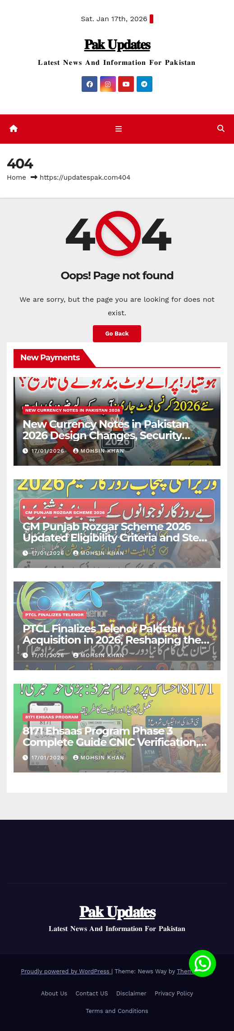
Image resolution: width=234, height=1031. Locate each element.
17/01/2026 (49, 451)
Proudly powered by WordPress (66, 971)
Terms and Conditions (117, 1011)
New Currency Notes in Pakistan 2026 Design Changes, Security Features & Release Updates (105, 435)
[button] (221, 128)
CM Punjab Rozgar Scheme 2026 (65, 512)
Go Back (117, 333)
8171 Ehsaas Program (51, 716)
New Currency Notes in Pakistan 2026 (72, 410)
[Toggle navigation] (119, 129)
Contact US (91, 993)
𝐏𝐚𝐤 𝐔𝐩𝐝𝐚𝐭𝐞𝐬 (117, 44)
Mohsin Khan (98, 451)
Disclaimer (131, 993)
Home (16, 177)
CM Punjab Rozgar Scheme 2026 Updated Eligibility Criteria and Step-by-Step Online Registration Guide (116, 537)
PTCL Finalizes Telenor (54, 614)
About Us (54, 993)
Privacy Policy (174, 993)
